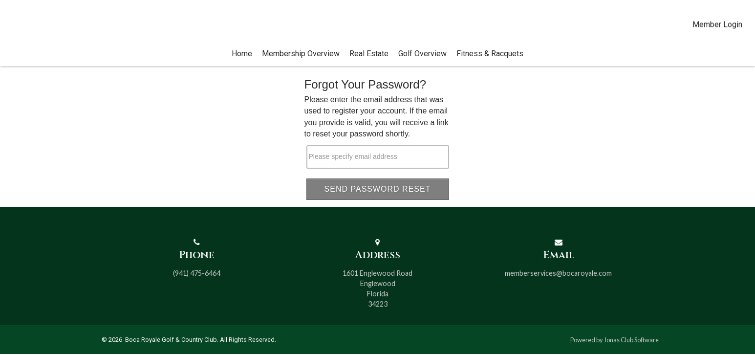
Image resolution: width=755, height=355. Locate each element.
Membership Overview (301, 63)
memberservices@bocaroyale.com (558, 274)
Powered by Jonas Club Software (614, 340)
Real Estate (368, 63)
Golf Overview (422, 63)
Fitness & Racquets (489, 63)
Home (242, 63)
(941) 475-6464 (196, 274)
